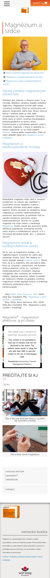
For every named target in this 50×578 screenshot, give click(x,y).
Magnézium (8, 226)
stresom (6, 132)
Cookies (5, 556)
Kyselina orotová (15, 471)
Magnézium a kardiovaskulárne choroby (24, 77)
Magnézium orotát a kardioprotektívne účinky (21, 244)
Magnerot (12, 475)
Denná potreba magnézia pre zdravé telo (25, 73)
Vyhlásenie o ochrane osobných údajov (23, 556)
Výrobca (10, 489)
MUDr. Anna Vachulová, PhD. (24, 294)
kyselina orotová (32, 260)
